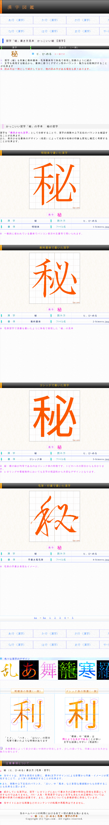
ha (44, 618)
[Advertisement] (54, 97)
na (35, 618)
